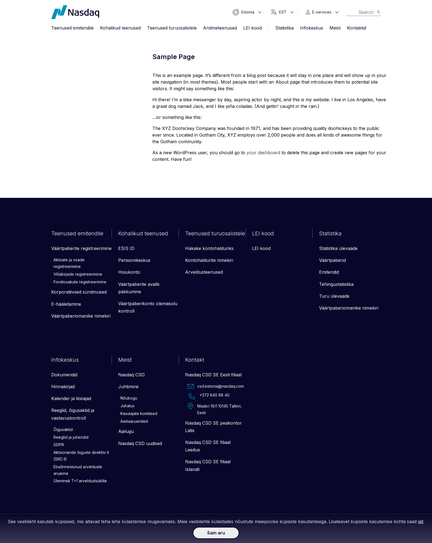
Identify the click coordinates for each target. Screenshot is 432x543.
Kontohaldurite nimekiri (209, 260)
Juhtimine (128, 386)
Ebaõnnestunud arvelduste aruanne (77, 470)
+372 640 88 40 (208, 396)
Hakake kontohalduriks (209, 248)
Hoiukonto (129, 272)
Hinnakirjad (63, 386)
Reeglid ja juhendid (70, 437)
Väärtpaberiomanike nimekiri (80, 316)
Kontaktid (356, 28)
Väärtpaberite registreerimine (81, 248)
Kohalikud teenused (120, 28)
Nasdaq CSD (131, 374)
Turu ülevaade (334, 296)
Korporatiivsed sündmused (79, 292)
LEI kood (252, 28)
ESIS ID (126, 248)
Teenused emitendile (72, 28)
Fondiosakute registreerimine (79, 282)
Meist (335, 28)
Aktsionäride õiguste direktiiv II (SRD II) (81, 455)
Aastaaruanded (134, 421)
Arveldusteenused (204, 272)
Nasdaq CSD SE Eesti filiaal (213, 374)
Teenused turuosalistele (172, 28)
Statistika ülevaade (338, 248)
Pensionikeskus (134, 260)
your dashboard (263, 152)
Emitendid (329, 272)
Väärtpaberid (332, 260)
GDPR (58, 444)
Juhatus (127, 405)
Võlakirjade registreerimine (77, 274)
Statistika (284, 28)
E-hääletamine (66, 304)
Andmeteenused (220, 28)
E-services (321, 12)
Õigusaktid (63, 429)
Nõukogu (128, 398)
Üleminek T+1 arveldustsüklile (80, 480)
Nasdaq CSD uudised (140, 443)
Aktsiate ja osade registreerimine (69, 263)
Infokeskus (311, 28)
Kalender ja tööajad (71, 398)
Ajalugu (126, 431)
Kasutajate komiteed (138, 413)
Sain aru (216, 533)
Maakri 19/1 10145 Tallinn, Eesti (214, 409)
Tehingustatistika (336, 284)
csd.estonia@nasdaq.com (215, 386)
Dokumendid (64, 374)
